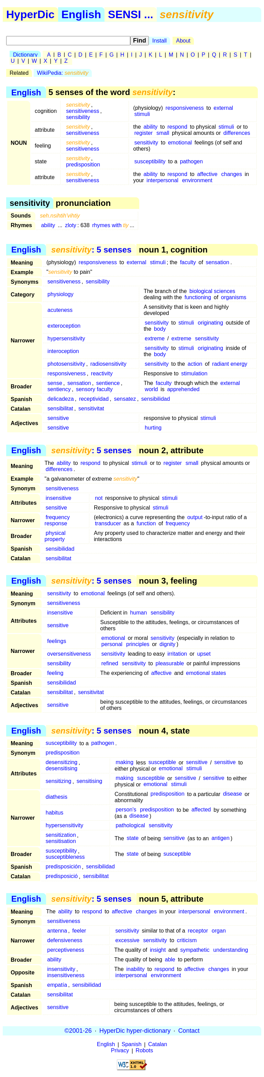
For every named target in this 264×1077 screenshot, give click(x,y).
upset (203, 654)
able (170, 959)
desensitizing (62, 762)
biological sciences (212, 291)
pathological (130, 826)
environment (197, 180)
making (124, 762)
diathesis (56, 797)
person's (126, 810)
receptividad (94, 399)
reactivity (102, 373)
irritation (177, 654)
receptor (198, 931)
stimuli (142, 114)
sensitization (61, 835)
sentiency (59, 389)
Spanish (132, 1044)
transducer (108, 523)
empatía (57, 985)
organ (219, 931)
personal (111, 644)
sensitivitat (91, 408)
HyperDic (30, 14)
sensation (218, 262)
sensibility (78, 117)
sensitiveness (82, 111)
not (98, 498)
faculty (188, 262)
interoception (63, 351)
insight (158, 950)
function (146, 523)
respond (177, 127)
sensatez (125, 399)
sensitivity (146, 142)
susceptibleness (65, 857)
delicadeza (60, 399)
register (143, 133)
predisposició (62, 876)
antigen (220, 838)
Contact (188, 1030)
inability (135, 969)
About (183, 41)
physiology (60, 294)
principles (138, 644)
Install (159, 41)
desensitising (62, 769)
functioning (198, 297)
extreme (155, 338)
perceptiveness (65, 950)
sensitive (58, 418)
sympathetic (194, 950)
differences (236, 133)
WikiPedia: (62, 73)
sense (54, 383)
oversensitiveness (69, 654)
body (160, 329)
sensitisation (61, 841)
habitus (55, 813)
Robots (144, 1051)
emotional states (206, 673)
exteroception (63, 326)
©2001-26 (78, 1030)
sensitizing (59, 781)
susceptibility (150, 161)
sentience (108, 383)
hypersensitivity (66, 338)
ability (150, 127)
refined (109, 663)
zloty (70, 225)
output (194, 517)
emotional (180, 142)
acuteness (60, 310)
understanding (230, 950)
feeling (55, 673)
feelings (56, 641)
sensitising (89, 781)
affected (201, 810)
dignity (167, 644)
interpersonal (162, 180)
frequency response (57, 520)
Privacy (120, 1051)
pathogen (191, 161)
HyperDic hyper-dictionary (134, 1030)
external (223, 108)
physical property (55, 536)
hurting (153, 428)
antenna (57, 931)
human (138, 613)
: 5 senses (91, 249)
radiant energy (229, 364)
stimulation (194, 373)
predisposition (83, 164)
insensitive (59, 498)
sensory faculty (94, 389)
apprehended (183, 389)
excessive (127, 940)
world (151, 389)
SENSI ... (130, 14)
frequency (178, 523)
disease (232, 794)
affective (207, 174)
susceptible (162, 762)
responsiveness (184, 108)
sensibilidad (155, 399)
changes (231, 174)
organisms (233, 297)
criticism (187, 940)
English (81, 14)
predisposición (63, 867)
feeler (79, 931)
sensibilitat (60, 408)
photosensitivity (66, 364)
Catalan (157, 1044)
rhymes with (110, 225)
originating (210, 323)
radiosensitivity (108, 364)
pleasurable (170, 663)
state (132, 838)
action (195, 364)
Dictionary (25, 55)
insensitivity (61, 969)
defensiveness (64, 940)
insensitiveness (66, 975)
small (162, 133)
